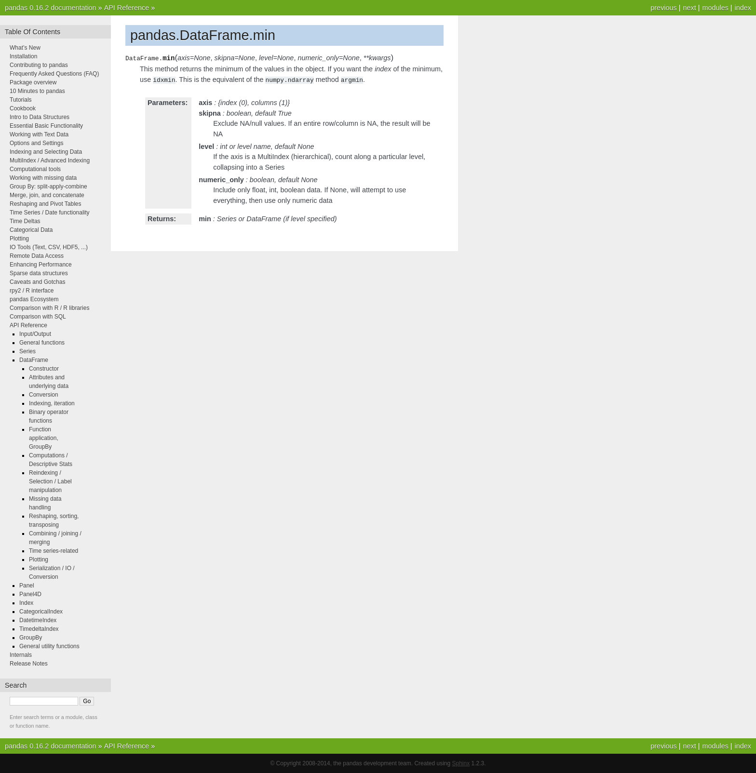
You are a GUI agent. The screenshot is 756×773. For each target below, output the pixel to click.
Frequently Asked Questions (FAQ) (54, 73)
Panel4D (30, 594)
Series (27, 351)
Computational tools (35, 169)
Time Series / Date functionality (50, 212)
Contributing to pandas (39, 65)
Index (26, 603)
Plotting (19, 238)
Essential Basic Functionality (46, 125)
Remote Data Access (37, 256)
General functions (42, 342)
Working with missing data (43, 177)
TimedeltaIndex (39, 629)
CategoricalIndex (41, 611)
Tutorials (21, 99)
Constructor (44, 368)
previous (663, 8)
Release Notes (29, 663)
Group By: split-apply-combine (48, 186)
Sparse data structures (39, 273)
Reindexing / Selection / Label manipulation (50, 481)
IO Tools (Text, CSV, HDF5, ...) (49, 247)
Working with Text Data (39, 134)
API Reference (126, 8)
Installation (23, 56)
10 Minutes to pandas (37, 91)
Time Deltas (25, 221)
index (743, 8)
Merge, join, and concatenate (47, 195)
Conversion (43, 394)
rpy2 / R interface (32, 290)
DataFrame (33, 360)
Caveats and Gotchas (37, 282)
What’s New (25, 47)
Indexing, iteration (52, 403)
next (689, 8)
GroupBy (30, 637)
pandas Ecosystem (34, 299)
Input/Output (35, 334)
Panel (26, 585)
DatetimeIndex (37, 620)
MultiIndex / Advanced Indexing (50, 160)
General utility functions (49, 646)
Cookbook (23, 108)
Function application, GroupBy (43, 438)
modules (715, 8)
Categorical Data (31, 230)
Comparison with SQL (38, 316)
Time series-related (53, 550)
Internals (21, 655)
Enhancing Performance (41, 264)
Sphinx (461, 763)
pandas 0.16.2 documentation (50, 8)
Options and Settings (36, 143)
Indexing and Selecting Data (46, 151)
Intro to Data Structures (39, 117)
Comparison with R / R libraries (49, 308)
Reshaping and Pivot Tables (45, 203)
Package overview (33, 82)
